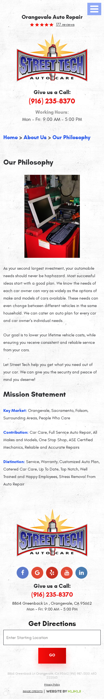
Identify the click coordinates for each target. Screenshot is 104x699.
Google (37, 573)
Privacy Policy (52, 684)
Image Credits (33, 691)
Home (10, 137)
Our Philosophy (71, 137)
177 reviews (65, 24)
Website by (63, 691)
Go (52, 655)
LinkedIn (81, 573)
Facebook (23, 573)
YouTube (67, 573)
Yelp (52, 573)
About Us (35, 137)
